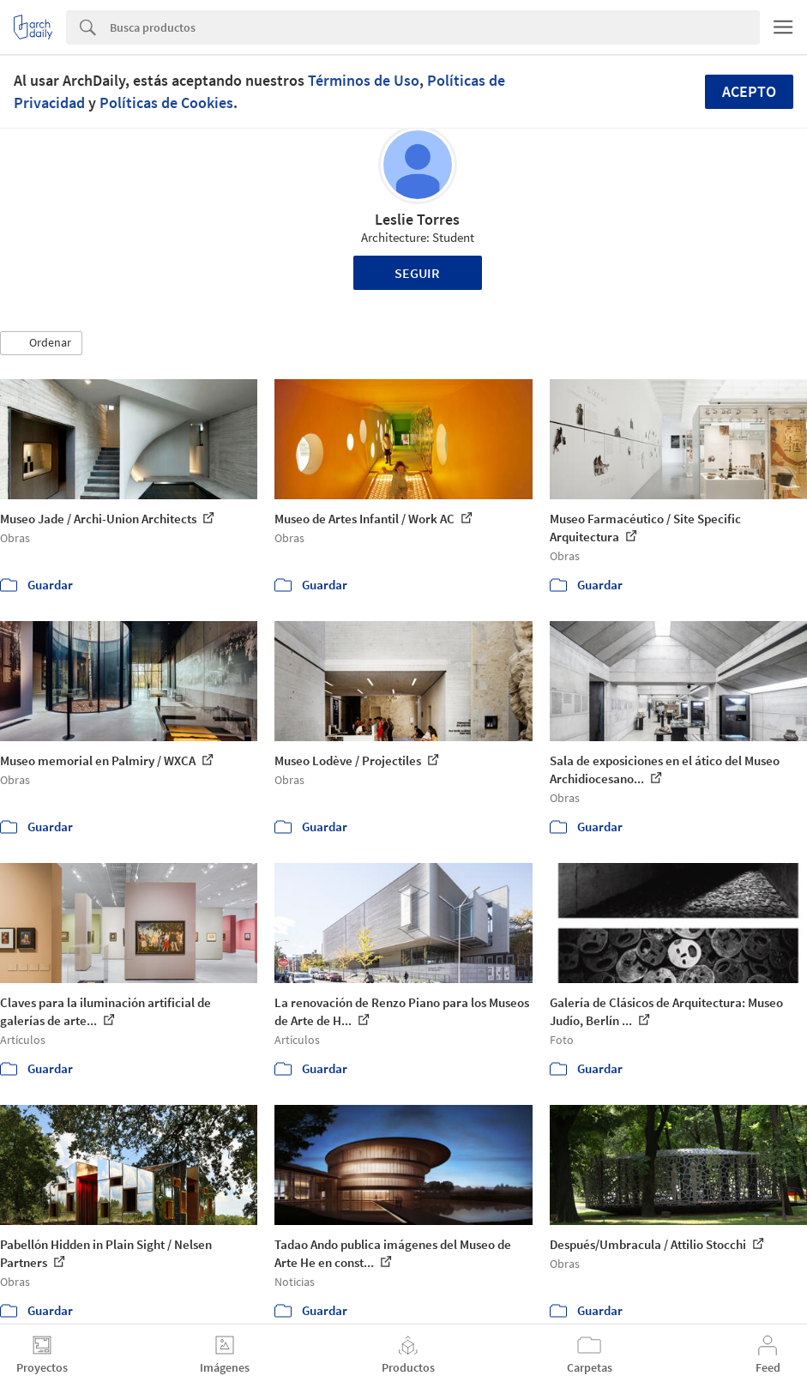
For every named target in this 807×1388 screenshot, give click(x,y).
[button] (41, 343)
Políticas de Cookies (166, 102)
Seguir (417, 272)
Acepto (749, 91)
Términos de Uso (363, 80)
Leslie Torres (417, 219)
